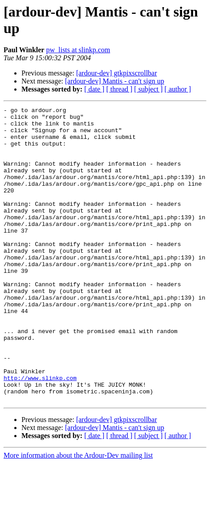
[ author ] (178, 89)
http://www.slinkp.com (40, 433)
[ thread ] (119, 89)
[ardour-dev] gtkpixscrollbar (116, 73)
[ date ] (94, 89)
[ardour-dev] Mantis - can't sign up (115, 81)
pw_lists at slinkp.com (78, 50)
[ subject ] (148, 89)
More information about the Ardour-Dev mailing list (78, 514)
